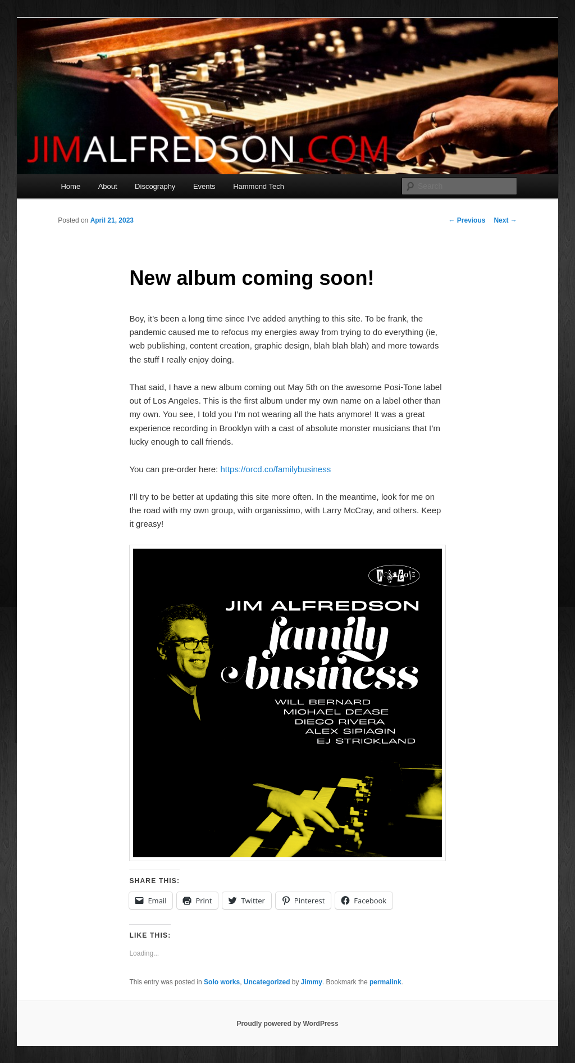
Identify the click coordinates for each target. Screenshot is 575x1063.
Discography (155, 186)
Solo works (222, 982)
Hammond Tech (258, 186)
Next (505, 220)
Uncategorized (267, 982)
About (107, 186)
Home (70, 186)
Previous (466, 220)
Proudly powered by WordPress (287, 1024)
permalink (385, 982)
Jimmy (311, 982)
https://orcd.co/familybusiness (275, 469)
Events (204, 186)
